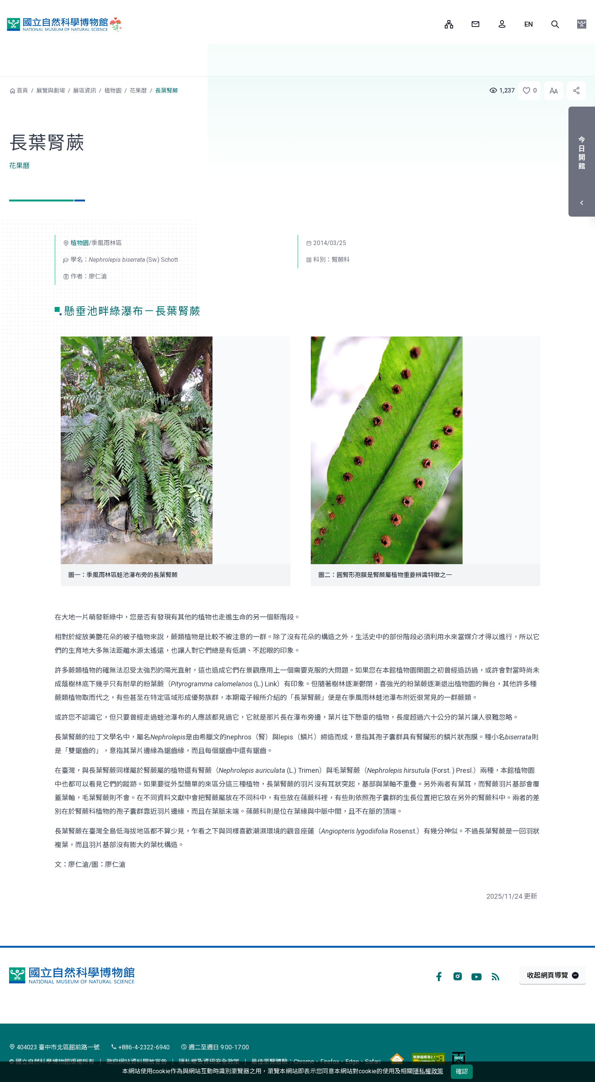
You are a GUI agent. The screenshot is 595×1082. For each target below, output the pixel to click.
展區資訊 (84, 90)
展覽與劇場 (50, 90)
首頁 (22, 90)
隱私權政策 (428, 1071)
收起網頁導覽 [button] (547, 975)
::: (433, 24)
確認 (462, 1071)
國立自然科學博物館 (62, 24)
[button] (555, 24)
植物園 (112, 90)
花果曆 (138, 90)
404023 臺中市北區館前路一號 (54, 1047)
